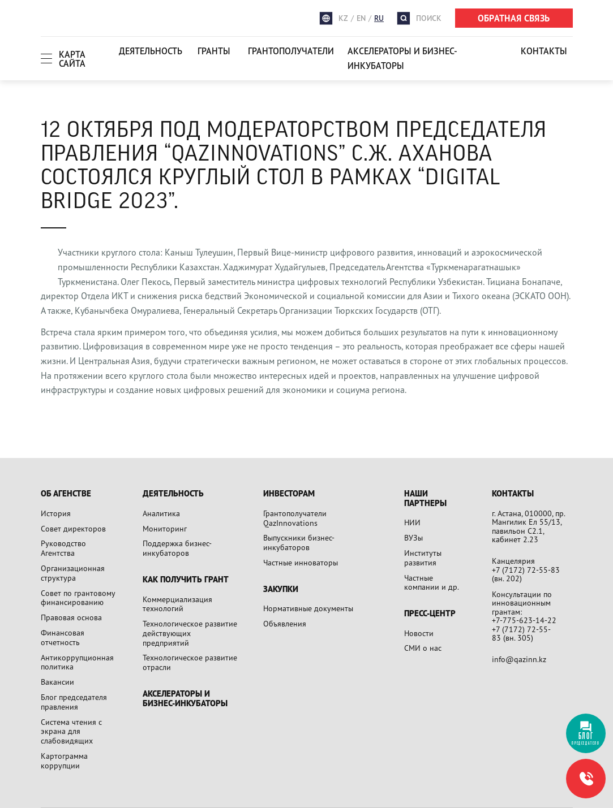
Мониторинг (165, 528)
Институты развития (422, 557)
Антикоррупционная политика (77, 662)
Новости (419, 633)
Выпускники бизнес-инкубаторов (299, 542)
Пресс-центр (430, 614)
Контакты (544, 51)
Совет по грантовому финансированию (78, 597)
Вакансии (57, 681)
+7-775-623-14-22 (524, 620)
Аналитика (161, 513)
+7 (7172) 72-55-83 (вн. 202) (526, 574)
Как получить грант (186, 580)
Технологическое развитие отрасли (190, 662)
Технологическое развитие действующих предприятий (190, 633)
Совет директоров (73, 528)
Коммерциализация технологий (177, 603)
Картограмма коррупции (64, 760)
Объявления (284, 623)
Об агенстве (66, 494)
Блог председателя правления (74, 701)
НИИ (412, 522)
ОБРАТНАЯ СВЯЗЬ (514, 18)
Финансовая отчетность (62, 637)
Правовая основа (71, 617)
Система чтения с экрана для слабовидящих (71, 731)
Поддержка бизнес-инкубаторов (177, 548)
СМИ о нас (422, 648)
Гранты (214, 51)
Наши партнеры (425, 498)
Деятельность (150, 51)
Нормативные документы (308, 608)
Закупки (280, 589)
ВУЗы (413, 537)
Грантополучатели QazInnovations (295, 518)
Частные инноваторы (300, 562)
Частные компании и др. (431, 582)
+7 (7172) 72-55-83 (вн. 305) (521, 633)
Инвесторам (289, 494)
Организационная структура (73, 572)
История (56, 513)
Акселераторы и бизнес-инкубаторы (402, 58)
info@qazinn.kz (519, 659)
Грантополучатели (291, 51)
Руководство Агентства (63, 548)
